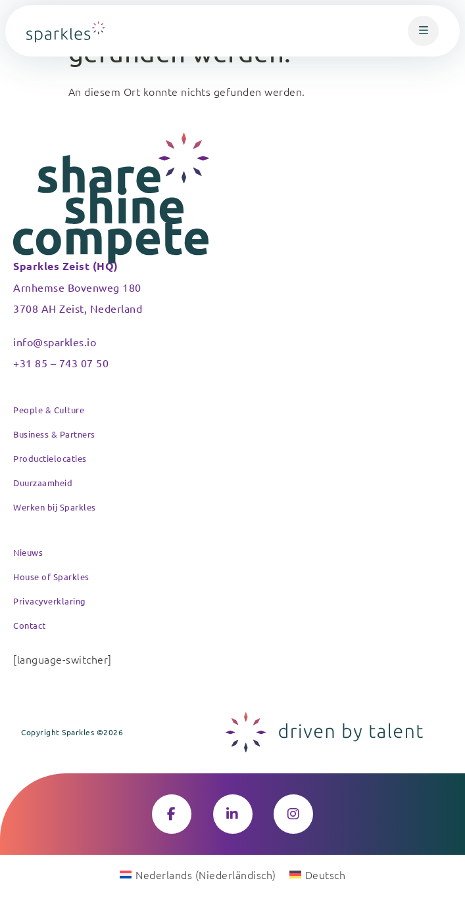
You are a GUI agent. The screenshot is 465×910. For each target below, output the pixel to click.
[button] (423, 31)
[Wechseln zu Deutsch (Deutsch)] (318, 874)
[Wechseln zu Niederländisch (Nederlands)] (198, 874)
